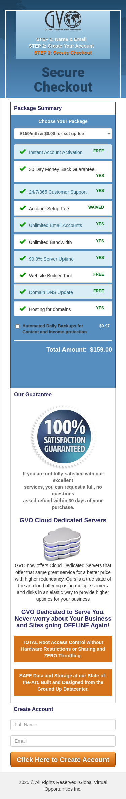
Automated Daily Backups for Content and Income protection (54, 329)
